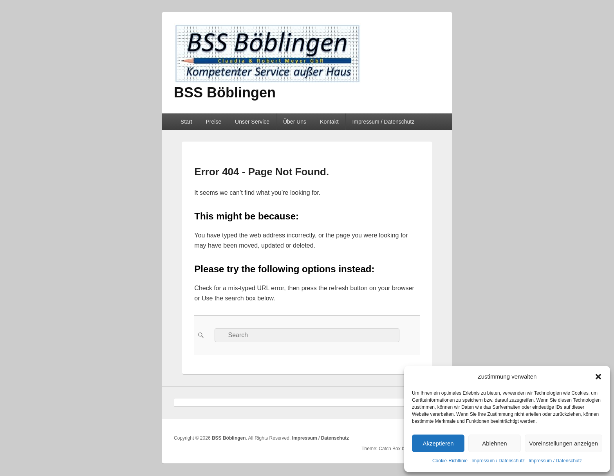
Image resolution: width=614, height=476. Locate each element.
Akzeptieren (438, 443)
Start (186, 122)
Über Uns (294, 122)
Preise (213, 122)
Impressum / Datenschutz (498, 460)
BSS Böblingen (225, 92)
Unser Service (252, 122)
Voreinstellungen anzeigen (563, 443)
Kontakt (329, 122)
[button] (598, 377)
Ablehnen (494, 443)
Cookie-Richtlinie (450, 460)
